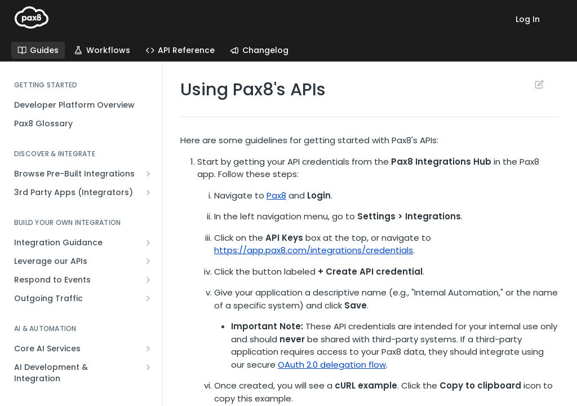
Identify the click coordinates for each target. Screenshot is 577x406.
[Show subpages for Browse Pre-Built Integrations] (148, 173)
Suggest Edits (538, 84)
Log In (528, 19)
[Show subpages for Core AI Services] (148, 348)
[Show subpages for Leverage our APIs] (148, 261)
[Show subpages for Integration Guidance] (148, 242)
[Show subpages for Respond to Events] (148, 279)
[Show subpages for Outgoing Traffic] (148, 298)
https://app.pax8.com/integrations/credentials (313, 250)
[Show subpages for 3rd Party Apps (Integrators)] (148, 192)
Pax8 (276, 195)
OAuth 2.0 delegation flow (332, 364)
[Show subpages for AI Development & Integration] (148, 367)
